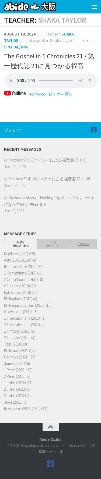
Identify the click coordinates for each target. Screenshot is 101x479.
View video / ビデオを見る (38, 94)
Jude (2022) (13, 402)
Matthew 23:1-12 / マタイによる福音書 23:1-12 (47, 160)
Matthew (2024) (16, 253)
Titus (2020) (13, 344)
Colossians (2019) (18, 311)
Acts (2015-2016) (17, 260)
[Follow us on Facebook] (93, 129)
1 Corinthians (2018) (20, 273)
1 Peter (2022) (15, 369)
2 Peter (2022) (15, 376)
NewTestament (20, 244)
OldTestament (53, 244)
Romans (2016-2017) (20, 266)
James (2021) (14, 363)
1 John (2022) (15, 382)
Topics (83, 243)
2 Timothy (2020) (17, 337)
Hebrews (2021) (16, 357)
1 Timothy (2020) (17, 331)
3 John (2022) (15, 395)
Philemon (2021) (17, 350)
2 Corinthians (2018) (20, 279)
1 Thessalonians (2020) (22, 318)
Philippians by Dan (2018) (24, 305)
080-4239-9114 (50, 451)
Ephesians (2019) (17, 292)
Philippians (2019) (18, 298)
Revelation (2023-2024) (22, 408)
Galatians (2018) (17, 285)
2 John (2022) (15, 389)
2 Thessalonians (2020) (22, 324)
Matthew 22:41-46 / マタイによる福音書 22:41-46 (49, 178)
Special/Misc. (17, 47)
